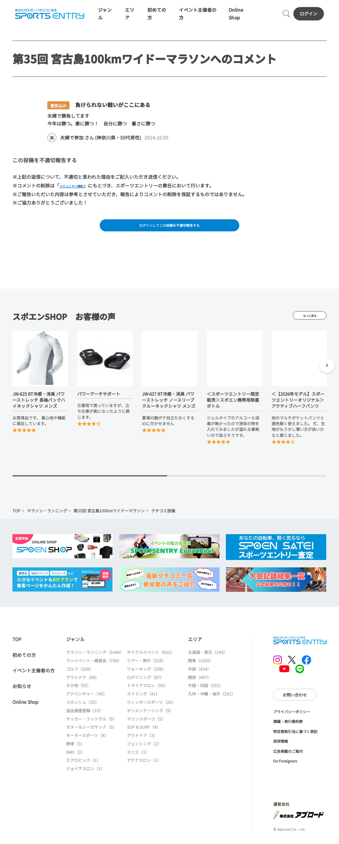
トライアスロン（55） (147, 693)
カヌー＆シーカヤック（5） (91, 735)
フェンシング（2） (144, 752)
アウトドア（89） (82, 685)
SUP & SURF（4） (143, 735)
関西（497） (199, 685)
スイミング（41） (143, 702)
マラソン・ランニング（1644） (95, 660)
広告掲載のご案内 (288, 759)
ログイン (310, 16)
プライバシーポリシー (291, 720)
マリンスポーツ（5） (146, 727)
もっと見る (310, 324)
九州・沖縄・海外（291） (211, 702)
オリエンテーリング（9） (150, 719)
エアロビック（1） (83, 768)
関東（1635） (200, 669)
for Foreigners (285, 769)
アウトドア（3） (142, 743)
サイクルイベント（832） (150, 660)
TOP (16, 519)
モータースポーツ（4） (87, 743)
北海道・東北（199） (207, 660)
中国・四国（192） (205, 693)
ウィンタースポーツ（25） (151, 710)
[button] (327, 374)
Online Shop (25, 710)
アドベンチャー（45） (86, 702)
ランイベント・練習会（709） (94, 669)
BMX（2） (75, 760)
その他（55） (78, 693)
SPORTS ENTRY (48, 16)
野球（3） (75, 752)
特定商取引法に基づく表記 (295, 739)
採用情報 (280, 749)
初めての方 (24, 663)
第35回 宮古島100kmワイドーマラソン (109, 519)
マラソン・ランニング (47, 519)
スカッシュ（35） (82, 710)
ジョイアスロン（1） (85, 777)
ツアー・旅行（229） (146, 669)
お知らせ (21, 694)
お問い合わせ (295, 703)
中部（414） (199, 677)
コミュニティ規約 (78, 190)
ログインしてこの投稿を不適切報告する (169, 231)
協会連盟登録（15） (84, 719)
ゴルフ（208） (79, 677)
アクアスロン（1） (144, 768)
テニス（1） (138, 760)
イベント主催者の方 (33, 678)
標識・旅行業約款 (288, 729)
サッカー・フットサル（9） (91, 727)
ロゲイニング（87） (145, 685)
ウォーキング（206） (146, 677)
